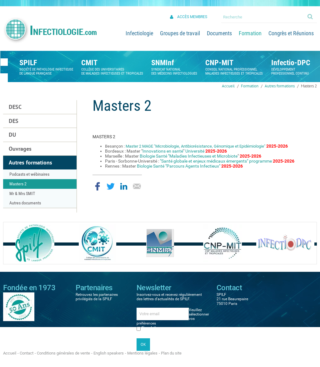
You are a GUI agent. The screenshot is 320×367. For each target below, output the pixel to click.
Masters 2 (309, 86)
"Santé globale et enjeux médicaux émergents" (204, 161)
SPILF (28, 62)
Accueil (228, 86)
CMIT (89, 62)
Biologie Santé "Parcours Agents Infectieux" (178, 166)
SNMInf (162, 62)
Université (194, 151)
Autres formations (280, 86)
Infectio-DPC (290, 62)
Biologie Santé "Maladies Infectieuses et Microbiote (189, 156)
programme (260, 161)
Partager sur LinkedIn (124, 186)
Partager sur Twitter (111, 186)
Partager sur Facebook (97, 186)
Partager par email (137, 186)
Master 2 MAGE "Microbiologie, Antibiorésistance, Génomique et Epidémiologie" (195, 146)
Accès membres (192, 17)
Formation (249, 86)
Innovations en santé (162, 151)
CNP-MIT (219, 62)
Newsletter (150, 327)
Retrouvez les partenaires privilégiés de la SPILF (97, 296)
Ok (310, 16)
